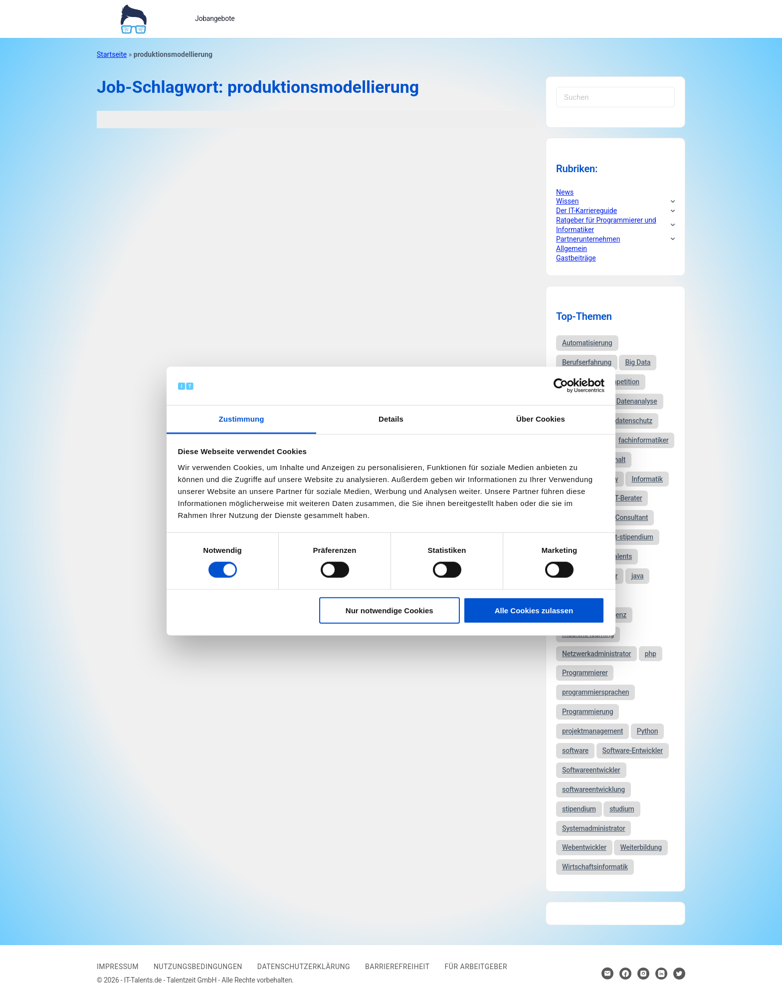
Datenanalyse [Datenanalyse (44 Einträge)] (636, 401)
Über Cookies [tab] (540, 419)
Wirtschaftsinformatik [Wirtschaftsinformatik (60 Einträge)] (595, 867)
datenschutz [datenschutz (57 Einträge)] (633, 421)
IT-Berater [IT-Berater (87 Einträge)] (627, 498)
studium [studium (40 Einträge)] (621, 809)
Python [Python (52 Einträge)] (647, 731)
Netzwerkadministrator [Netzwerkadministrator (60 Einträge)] (596, 654)
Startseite (112, 54)
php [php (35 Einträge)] (650, 654)
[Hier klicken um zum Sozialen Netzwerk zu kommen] (625, 974)
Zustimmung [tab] (241, 419)
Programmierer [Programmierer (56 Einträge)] (584, 673)
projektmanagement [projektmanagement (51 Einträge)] (592, 731)
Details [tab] (391, 419)
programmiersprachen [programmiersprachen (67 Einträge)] (595, 692)
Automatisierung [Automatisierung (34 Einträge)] (587, 343)
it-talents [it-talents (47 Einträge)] (618, 556)
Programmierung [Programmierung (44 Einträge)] (587, 712)
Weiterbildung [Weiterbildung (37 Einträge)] (641, 847)
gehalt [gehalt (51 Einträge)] (616, 460)
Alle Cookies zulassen (534, 610)
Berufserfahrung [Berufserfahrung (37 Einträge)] (586, 362)
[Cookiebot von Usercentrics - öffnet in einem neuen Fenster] (560, 385)
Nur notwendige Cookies (389, 610)
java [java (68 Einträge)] (637, 576)
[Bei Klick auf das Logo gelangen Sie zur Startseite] (133, 18)
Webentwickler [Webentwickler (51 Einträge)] (584, 847)
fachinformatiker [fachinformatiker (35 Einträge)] (643, 440)
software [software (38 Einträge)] (575, 750)
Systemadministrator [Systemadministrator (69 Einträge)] (593, 828)
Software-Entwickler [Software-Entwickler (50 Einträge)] (632, 750)
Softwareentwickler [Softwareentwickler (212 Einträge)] (591, 770)
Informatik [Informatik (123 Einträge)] (646, 479)
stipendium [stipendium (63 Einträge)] (579, 809)
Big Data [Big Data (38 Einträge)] (637, 362)
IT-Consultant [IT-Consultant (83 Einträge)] (628, 517)
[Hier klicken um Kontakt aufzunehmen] (607, 974)
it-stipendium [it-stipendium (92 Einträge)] (633, 537)
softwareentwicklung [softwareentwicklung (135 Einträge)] (593, 789)
